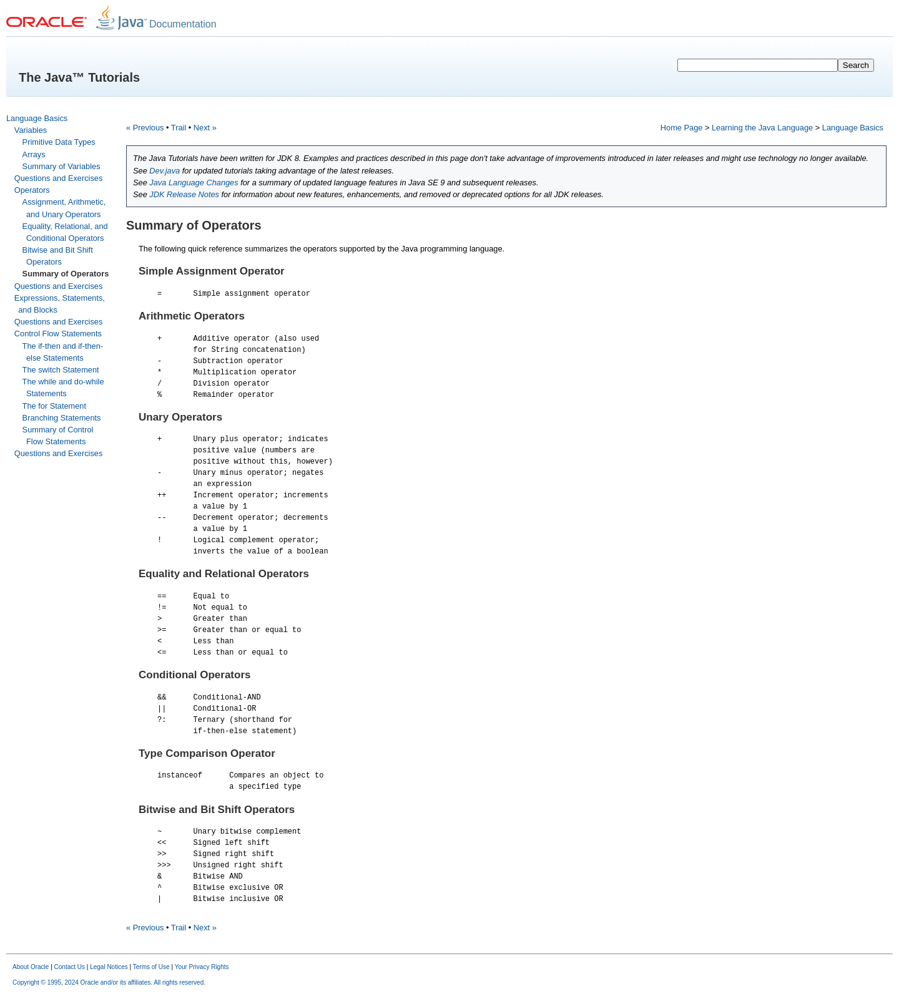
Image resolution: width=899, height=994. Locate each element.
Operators (32, 190)
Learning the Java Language (762, 127)
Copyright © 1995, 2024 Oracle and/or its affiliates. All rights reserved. (108, 983)
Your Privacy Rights (202, 967)
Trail (178, 127)
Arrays (34, 154)
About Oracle (30, 967)
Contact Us (69, 967)
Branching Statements (61, 417)
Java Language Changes (193, 182)
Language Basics (36, 118)
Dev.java (164, 170)
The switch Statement (60, 369)
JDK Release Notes (184, 194)
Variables (30, 130)
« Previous (145, 127)
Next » (205, 127)
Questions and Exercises (58, 178)
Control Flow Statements (58, 333)
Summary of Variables (61, 166)
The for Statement (54, 406)
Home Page (682, 127)
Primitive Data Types (59, 142)
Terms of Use (151, 967)
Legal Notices (109, 967)
